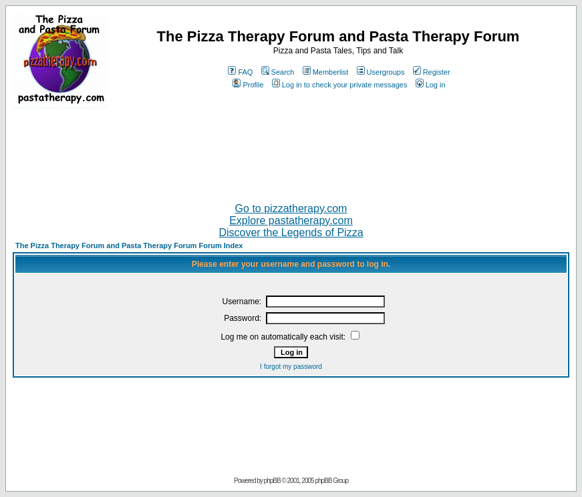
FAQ (240, 72)
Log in (431, 85)
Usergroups (381, 72)
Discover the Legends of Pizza (291, 232)
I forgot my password (291, 366)
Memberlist (326, 72)
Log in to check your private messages (340, 85)
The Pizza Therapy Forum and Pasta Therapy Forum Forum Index (129, 245)
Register (431, 72)
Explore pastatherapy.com (291, 220)
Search (278, 72)
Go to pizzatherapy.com (291, 208)
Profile (248, 85)
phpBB (272, 480)
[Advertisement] (291, 150)
